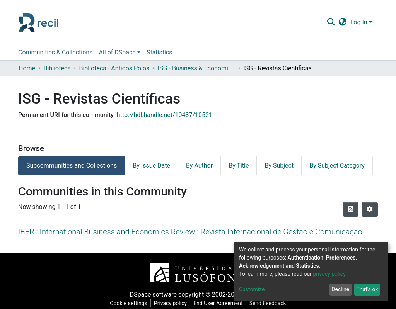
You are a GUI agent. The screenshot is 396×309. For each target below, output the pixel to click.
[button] (342, 22)
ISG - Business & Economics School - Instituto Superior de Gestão (196, 68)
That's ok (367, 289)
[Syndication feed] (350, 209)
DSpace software (153, 294)
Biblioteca (57, 68)
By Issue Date (151, 165)
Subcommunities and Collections (71, 165)
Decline (340, 289)
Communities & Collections (55, 52)
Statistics (159, 52)
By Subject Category (337, 165)
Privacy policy (170, 303)
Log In (358, 22)
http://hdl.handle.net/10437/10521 (164, 115)
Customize (252, 289)
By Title (239, 165)
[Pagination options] (370, 209)
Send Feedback (267, 303)
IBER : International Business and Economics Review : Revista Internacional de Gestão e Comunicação (190, 231)
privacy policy (329, 274)
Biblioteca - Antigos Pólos (114, 68)
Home (27, 68)
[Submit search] (331, 22)
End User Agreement (217, 303)
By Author (199, 165)
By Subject (279, 165)
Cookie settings (128, 303)
